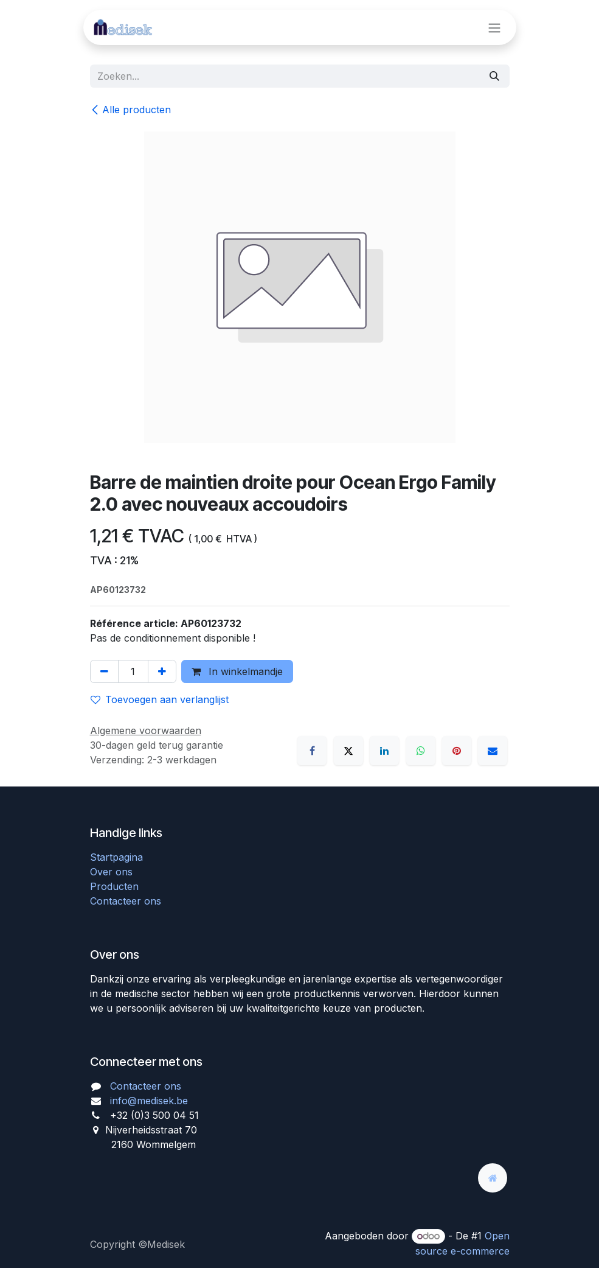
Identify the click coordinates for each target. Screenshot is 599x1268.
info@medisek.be (149, 1101)
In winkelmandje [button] (237, 671)
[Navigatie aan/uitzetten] (494, 27)
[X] (348, 750)
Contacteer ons (125, 901)
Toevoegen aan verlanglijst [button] (160, 699)
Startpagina (116, 857)
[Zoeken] (494, 76)
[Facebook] (312, 750)
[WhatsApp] (420, 750)
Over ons (111, 872)
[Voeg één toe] (162, 671)
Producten (114, 886)
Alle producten (130, 109)
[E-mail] (492, 750)
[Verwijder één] (104, 671)
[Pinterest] (456, 750)
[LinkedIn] (384, 750)
